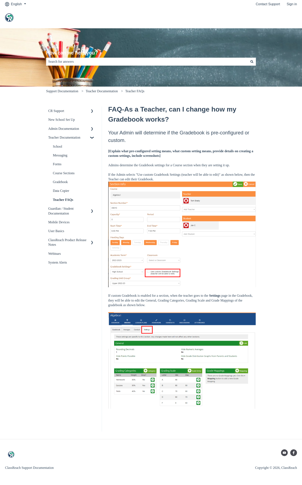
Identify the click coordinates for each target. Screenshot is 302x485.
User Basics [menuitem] (56, 231)
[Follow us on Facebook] (293, 452)
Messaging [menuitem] (60, 155)
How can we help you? (72, 53)
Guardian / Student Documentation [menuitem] (61, 211)
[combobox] (147, 62)
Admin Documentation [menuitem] (63, 128)
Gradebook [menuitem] (60, 182)
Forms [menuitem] (57, 164)
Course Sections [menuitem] (64, 173)
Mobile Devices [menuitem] (59, 222)
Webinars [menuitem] (54, 253)
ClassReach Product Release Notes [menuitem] (67, 242)
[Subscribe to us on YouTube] (284, 452)
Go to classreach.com (276, 18)
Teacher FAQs (134, 91)
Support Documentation (62, 91)
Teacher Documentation (102, 91)
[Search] (252, 62)
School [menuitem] (57, 146)
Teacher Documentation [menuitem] (64, 137)
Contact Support (268, 4)
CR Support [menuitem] (56, 111)
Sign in (292, 4)
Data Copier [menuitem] (61, 190)
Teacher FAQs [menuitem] (63, 200)
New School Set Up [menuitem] (61, 119)
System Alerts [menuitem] (57, 262)
